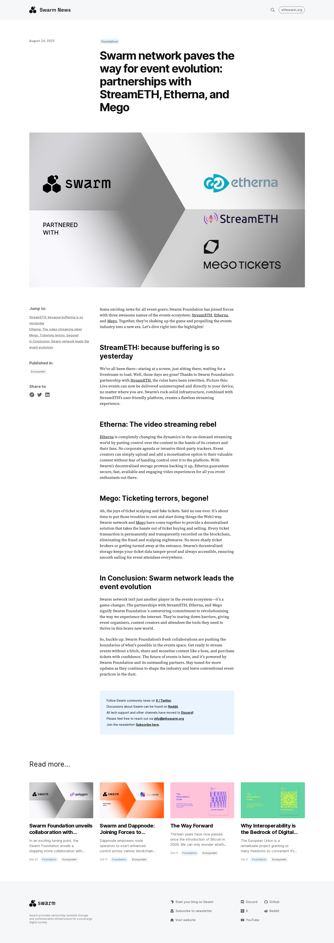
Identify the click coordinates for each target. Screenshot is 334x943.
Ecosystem (38, 371)
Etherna (221, 315)
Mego (112, 321)
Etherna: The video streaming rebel (55, 329)
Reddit (173, 706)
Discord (187, 712)
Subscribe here (147, 724)
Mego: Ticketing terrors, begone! (54, 335)
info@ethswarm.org (169, 718)
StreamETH (202, 315)
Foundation (109, 41)
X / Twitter (163, 700)
